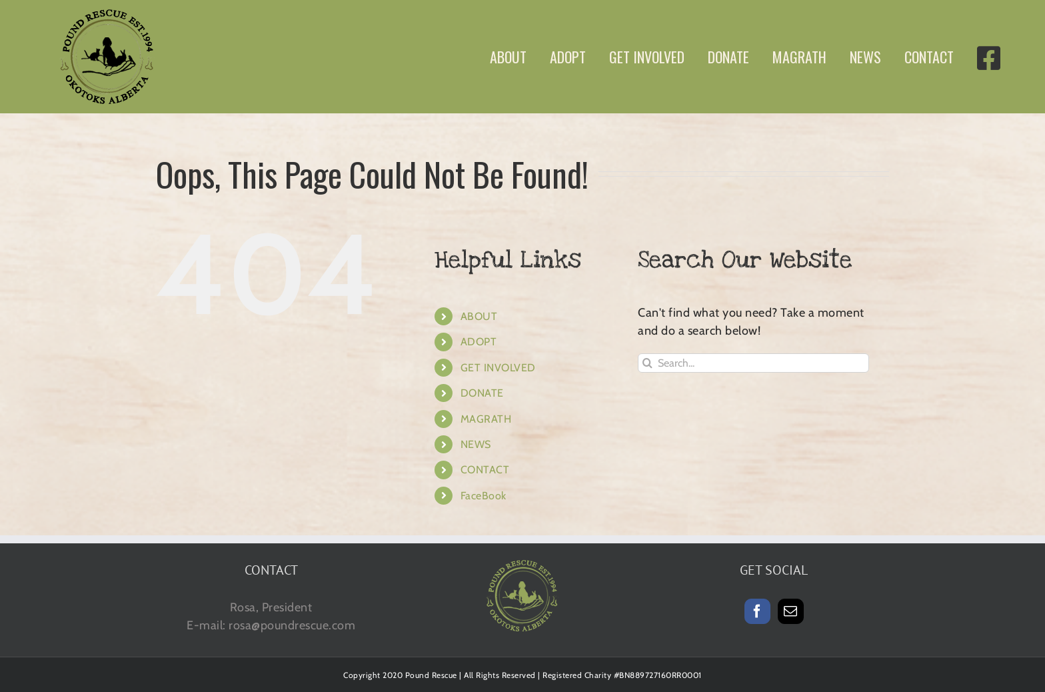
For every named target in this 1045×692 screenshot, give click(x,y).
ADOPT (479, 341)
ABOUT (479, 316)
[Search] (647, 363)
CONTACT (485, 469)
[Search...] (753, 363)
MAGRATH (486, 419)
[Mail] (791, 611)
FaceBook (484, 495)
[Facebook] (757, 611)
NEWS (476, 444)
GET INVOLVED (498, 367)
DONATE (482, 393)
